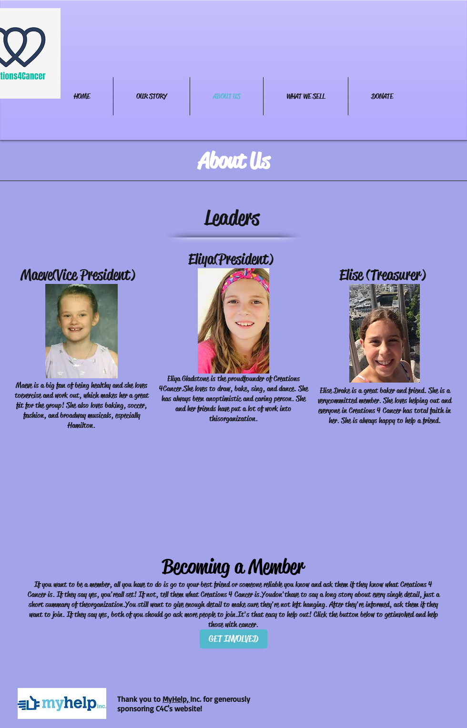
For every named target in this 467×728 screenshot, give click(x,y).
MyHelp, (176, 699)
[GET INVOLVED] (233, 638)
